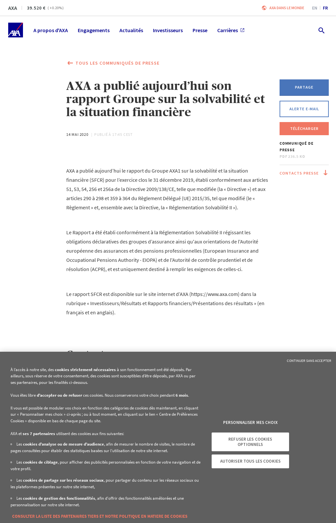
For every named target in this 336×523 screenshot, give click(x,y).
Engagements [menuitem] (94, 30)
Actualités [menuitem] (131, 30)
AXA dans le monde (286, 7)
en (314, 8)
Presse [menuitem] (200, 30)
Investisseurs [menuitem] (168, 30)
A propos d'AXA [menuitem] (50, 30)
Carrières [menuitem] (230, 30)
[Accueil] (15, 30)
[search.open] (321, 30)
